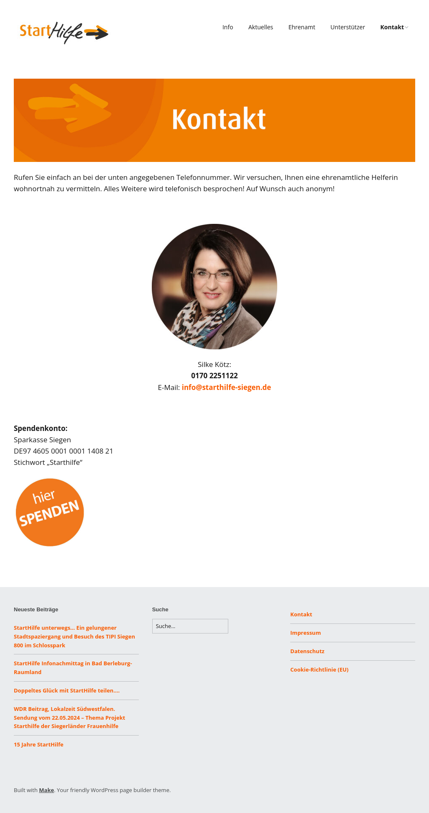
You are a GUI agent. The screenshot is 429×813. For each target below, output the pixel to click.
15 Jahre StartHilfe (39, 744)
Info (227, 27)
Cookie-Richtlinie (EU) (319, 669)
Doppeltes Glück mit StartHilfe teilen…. (67, 690)
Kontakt (392, 27)
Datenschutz (307, 651)
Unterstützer (347, 27)
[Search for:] (190, 626)
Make (46, 790)
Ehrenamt (302, 27)
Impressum (305, 632)
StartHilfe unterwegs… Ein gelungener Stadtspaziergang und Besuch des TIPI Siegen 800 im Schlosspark (74, 636)
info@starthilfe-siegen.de (226, 387)
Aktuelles (260, 27)
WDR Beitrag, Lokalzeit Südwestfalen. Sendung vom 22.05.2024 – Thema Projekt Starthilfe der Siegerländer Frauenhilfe (69, 717)
